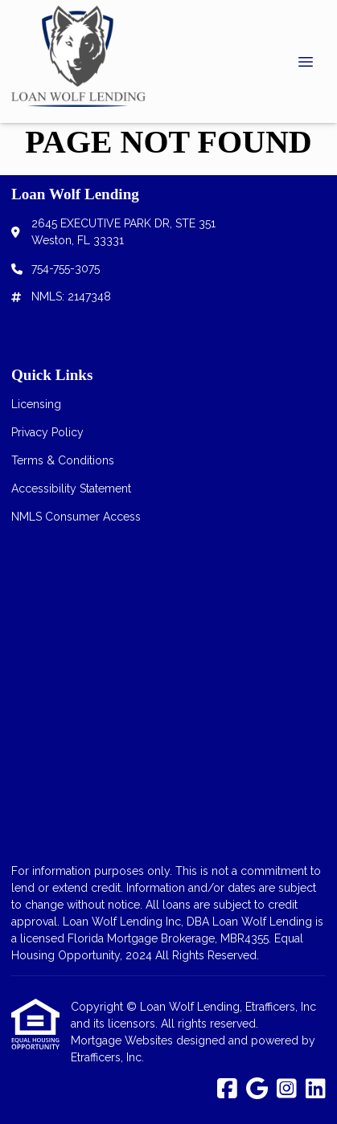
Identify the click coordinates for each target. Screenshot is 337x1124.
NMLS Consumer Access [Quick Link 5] (76, 516)
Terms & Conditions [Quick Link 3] (62, 460)
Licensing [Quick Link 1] (36, 404)
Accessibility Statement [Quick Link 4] (71, 488)
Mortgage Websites (123, 1040)
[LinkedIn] (316, 1089)
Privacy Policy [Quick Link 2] (47, 432)
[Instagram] (287, 1089)
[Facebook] (227, 1089)
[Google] (257, 1089)
